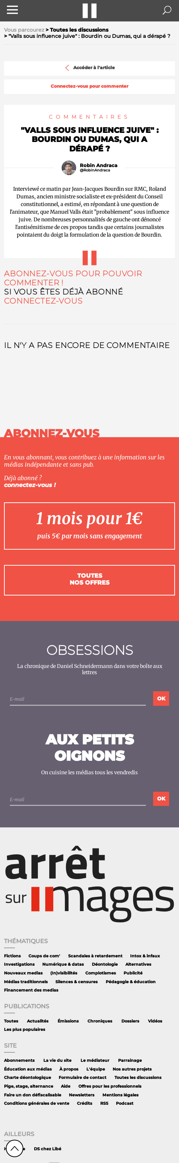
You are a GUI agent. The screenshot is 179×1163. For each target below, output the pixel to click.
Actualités (37, 1021)
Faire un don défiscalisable (32, 1095)
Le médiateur (95, 1060)
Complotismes (100, 973)
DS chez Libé (47, 1149)
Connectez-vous (43, 300)
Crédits (84, 1103)
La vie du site (57, 1060)
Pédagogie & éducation (131, 982)
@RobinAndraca (95, 170)
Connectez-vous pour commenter (89, 86)
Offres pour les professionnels (109, 1086)
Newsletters (81, 1095)
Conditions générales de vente (36, 1103)
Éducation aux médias (28, 1069)
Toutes (11, 1021)
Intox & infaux (145, 956)
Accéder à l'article (89, 68)
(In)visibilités (63, 973)
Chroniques (99, 1021)
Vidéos (155, 1021)
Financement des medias (31, 990)
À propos (68, 1069)
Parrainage (130, 1060)
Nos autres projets (132, 1069)
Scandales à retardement (95, 956)
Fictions (12, 956)
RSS (104, 1103)
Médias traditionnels (26, 982)
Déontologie (105, 964)
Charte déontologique (27, 1077)
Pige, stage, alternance (28, 1086)
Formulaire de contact (82, 1077)
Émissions (68, 1021)
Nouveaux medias (23, 973)
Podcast (124, 1103)
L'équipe (95, 1069)
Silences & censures (76, 982)
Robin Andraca (98, 165)
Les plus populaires (24, 1029)
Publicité (133, 973)
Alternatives (138, 964)
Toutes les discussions (138, 1077)
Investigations (19, 964)
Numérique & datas (63, 964)
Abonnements (19, 1060)
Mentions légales (120, 1095)
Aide (65, 1086)
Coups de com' (44, 956)
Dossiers (130, 1021)
